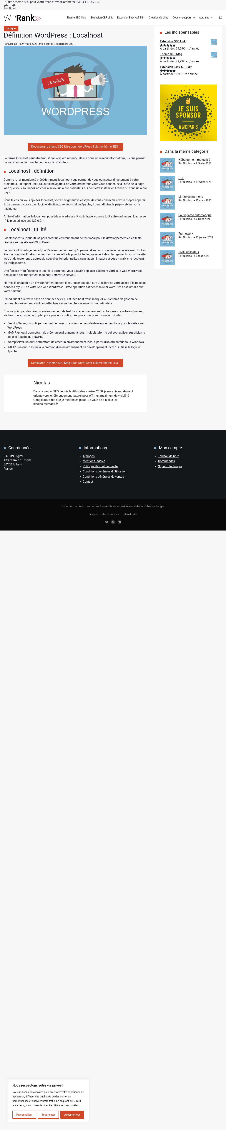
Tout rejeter (48, 1114)
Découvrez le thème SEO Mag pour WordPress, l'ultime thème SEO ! (75, 146)
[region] (48, 1101)
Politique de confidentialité (100, 466)
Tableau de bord (168, 456)
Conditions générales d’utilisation (105, 471)
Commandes (166, 461)
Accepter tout (72, 1114)
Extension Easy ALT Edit (130, 17)
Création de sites (158, 17)
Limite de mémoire (190, 196)
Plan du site (130, 514)
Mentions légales (94, 461)
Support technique (170, 466)
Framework (185, 233)
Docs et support (182, 17)
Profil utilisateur (188, 252)
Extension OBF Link (101, 17)
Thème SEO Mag (76, 17)
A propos (89, 456)
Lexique (93, 514)
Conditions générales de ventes (103, 476)
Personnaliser (24, 1114)
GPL (181, 178)
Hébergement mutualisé (194, 159)
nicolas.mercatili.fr (45, 404)
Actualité (204, 17)
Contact (88, 481)
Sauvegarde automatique (194, 215)
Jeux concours (110, 514)
